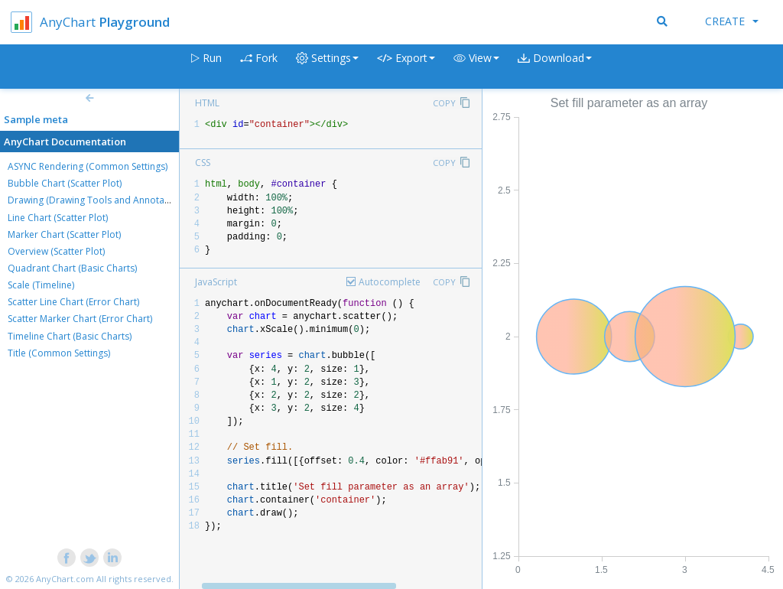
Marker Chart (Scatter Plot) (64, 234)
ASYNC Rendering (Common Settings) (87, 166)
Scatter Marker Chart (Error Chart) (80, 318)
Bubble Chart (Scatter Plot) (65, 183)
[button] (476, 67)
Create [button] (732, 21)
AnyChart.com (65, 578)
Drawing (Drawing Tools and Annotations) (98, 200)
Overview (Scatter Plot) (56, 251)
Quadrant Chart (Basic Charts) (72, 268)
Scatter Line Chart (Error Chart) (73, 301)
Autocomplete (390, 281)
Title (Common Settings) (59, 353)
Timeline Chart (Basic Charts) (70, 336)
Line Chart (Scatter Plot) (58, 217)
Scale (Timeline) (41, 284)
